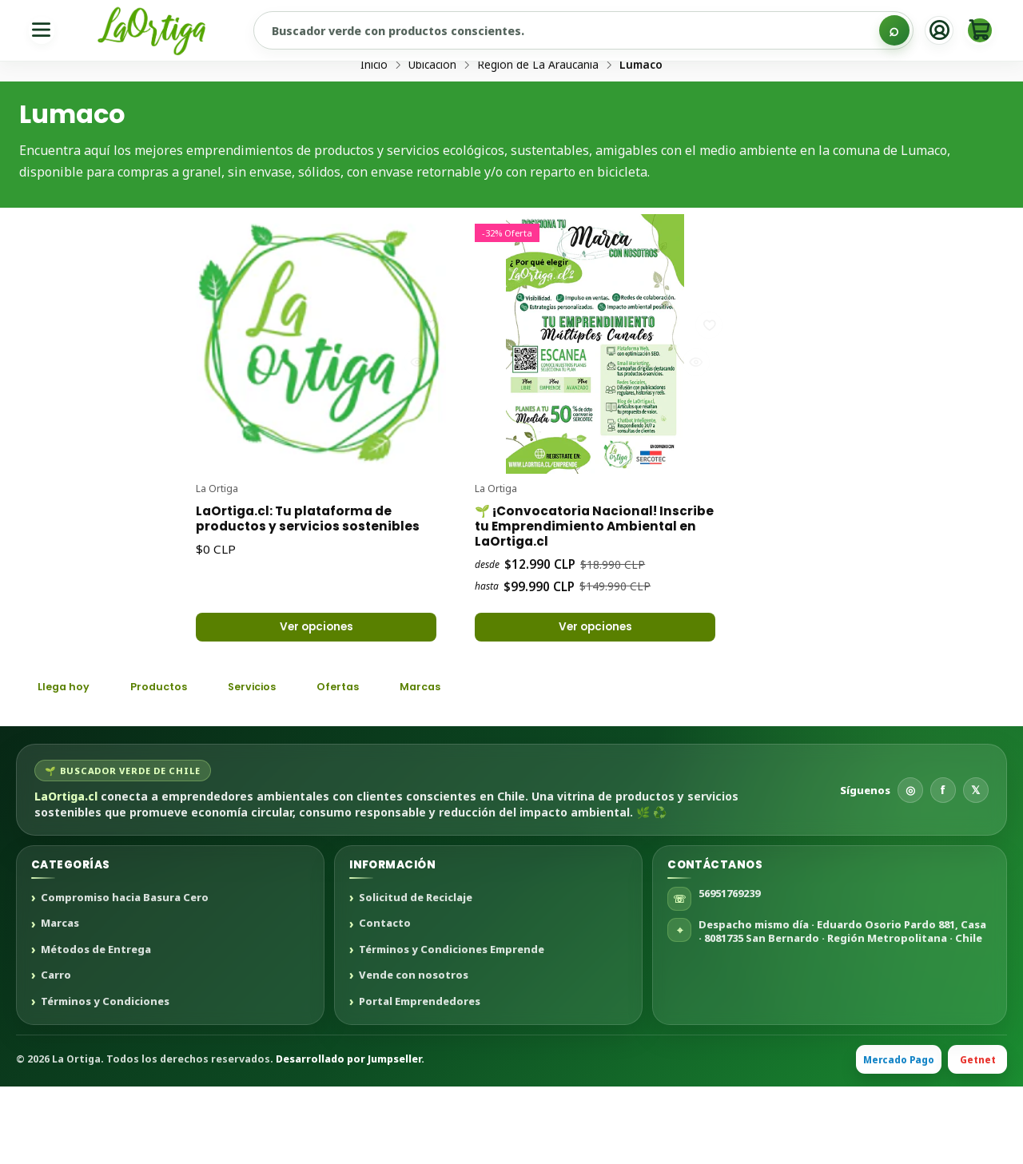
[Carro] (977, 30)
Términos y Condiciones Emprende (451, 1027)
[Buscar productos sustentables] (581, 30)
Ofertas (367, 763)
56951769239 (729, 970)
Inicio (374, 125)
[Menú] (43, 30)
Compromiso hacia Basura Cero (125, 975)
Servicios (273, 763)
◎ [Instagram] (910, 867)
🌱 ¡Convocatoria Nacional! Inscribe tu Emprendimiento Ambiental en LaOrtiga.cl (580, 581)
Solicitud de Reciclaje (415, 975)
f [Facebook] (942, 867)
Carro (56, 1053)
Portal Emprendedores (419, 1079)
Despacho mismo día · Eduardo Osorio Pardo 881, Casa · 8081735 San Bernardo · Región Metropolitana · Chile (842, 1008)
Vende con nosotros (413, 1053)
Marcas (457, 763)
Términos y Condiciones (105, 1079)
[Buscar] (885, 30)
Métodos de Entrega (96, 1027)
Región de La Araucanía (538, 125)
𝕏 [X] (975, 867)
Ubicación (432, 125)
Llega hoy (67, 763)
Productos (170, 763)
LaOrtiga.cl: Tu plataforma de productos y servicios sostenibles (307, 581)
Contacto (385, 1001)
